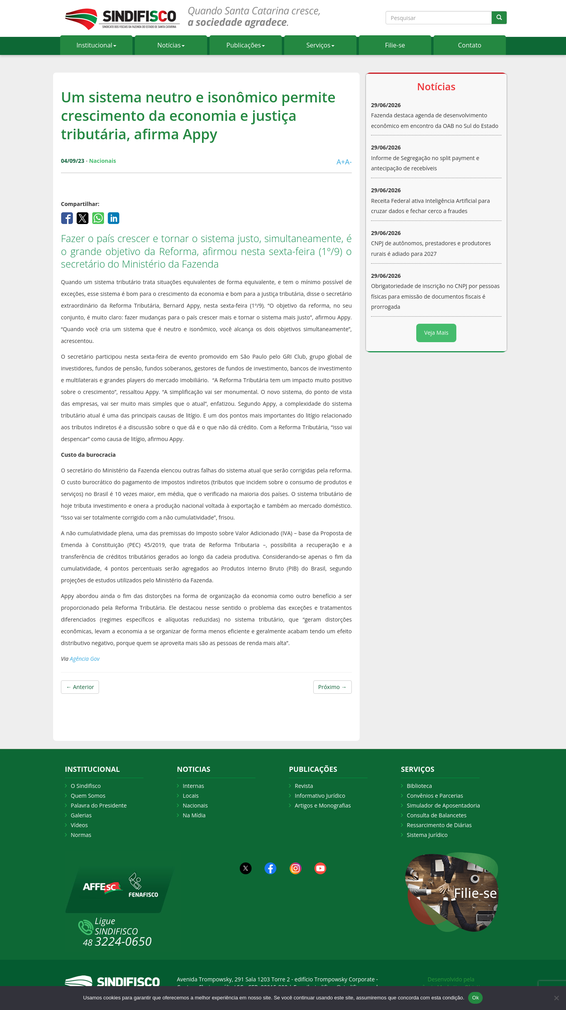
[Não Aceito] (556, 998)
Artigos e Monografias (323, 805)
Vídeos (79, 825)
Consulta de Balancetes (437, 815)
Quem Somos (88, 795)
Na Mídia (194, 815)
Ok (475, 998)
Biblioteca (419, 785)
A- (348, 161)
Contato (469, 45)
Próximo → (332, 687)
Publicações (245, 45)
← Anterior (80, 687)
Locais (190, 795)
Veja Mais (436, 332)
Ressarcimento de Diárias (439, 825)
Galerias (81, 815)
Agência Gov (84, 658)
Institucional (96, 45)
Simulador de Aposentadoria (443, 805)
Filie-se (395, 45)
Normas (81, 835)
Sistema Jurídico (427, 835)
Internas (193, 785)
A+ (340, 161)
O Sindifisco (86, 785)
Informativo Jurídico (320, 795)
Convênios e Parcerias (435, 795)
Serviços (320, 45)
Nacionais (195, 805)
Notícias (171, 45)
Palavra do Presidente (99, 805)
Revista (304, 785)
